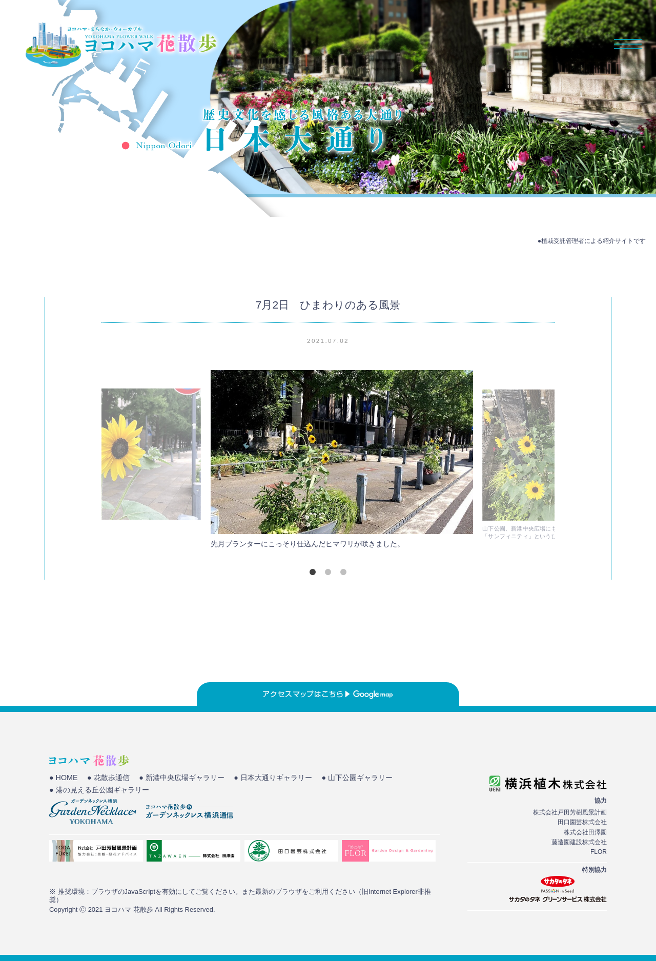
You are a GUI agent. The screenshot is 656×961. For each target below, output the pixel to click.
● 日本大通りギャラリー (288, 778)
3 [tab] (343, 572)
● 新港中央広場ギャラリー (190, 778)
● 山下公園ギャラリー (378, 778)
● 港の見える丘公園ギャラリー (102, 791)
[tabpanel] (328, 462)
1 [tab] (313, 572)
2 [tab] (328, 572)
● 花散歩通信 (111, 778)
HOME (378, 44)
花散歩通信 (551, 44)
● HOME (64, 778)
